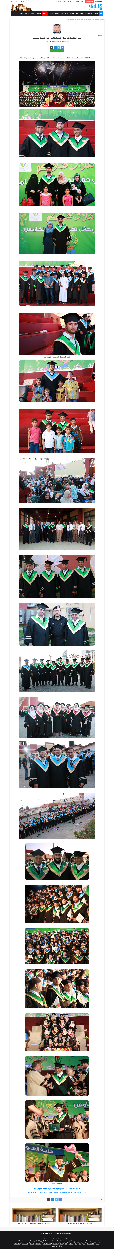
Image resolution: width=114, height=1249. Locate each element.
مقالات (71, 1240)
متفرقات (97, 19)
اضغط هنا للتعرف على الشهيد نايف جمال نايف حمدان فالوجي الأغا (57, 1189)
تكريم (80, 1243)
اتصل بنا (20, 13)
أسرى (32, 13)
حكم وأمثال (49, 1240)
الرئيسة (102, 19)
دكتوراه (62, 1238)
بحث (96, 13)
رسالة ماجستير (17, 1243)
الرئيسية (71, 1238)
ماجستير (58, 1238)
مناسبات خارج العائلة (47, 1243)
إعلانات (97, 1243)
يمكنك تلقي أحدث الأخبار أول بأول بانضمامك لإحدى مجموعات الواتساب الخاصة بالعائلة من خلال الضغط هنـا (57, 1192)
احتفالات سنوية (25, 1243)
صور (57, 13)
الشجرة (72, 13)
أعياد (84, 1243)
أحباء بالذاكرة (65, 13)
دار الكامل (32, 1243)
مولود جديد (93, 1240)
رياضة (28, 1240)
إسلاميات (38, 1240)
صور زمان (71, 1243)
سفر (88, 1240)
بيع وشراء (15, 1240)
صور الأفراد (49, 1238)
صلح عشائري (55, 1243)
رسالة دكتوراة (62, 1246)
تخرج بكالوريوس (55, 1246)
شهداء (45, 13)
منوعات (51, 13)
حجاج (76, 1243)
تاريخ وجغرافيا (38, 1243)
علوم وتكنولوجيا (22, 1240)
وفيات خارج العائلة (90, 1243)
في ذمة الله (77, 1240)
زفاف (99, 1240)
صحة (33, 1240)
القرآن (26, 13)
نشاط (66, 1243)
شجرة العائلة (43, 1238)
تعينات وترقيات (56, 1240)
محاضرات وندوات (64, 1240)
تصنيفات (89, 13)
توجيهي (38, 13)
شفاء (49, 1246)
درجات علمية (80, 13)
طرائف (43, 1240)
